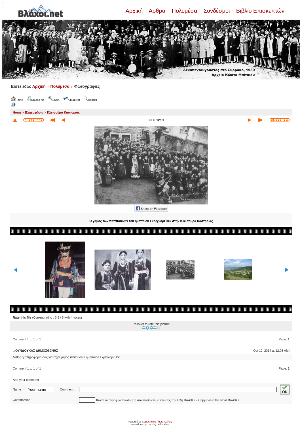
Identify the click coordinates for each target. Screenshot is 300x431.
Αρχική (134, 11)
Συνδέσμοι (216, 11)
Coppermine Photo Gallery (157, 421)
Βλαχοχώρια (34, 112)
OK (285, 389)
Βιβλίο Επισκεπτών (259, 11)
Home (17, 112)
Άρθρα (157, 11)
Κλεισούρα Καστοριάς (63, 112)
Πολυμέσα (184, 11)
